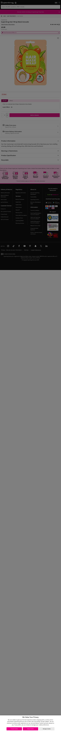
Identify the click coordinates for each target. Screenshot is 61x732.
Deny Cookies (30, 728)
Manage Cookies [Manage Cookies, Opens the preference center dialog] (47, 728)
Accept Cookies (14, 728)
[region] (30, 723)
